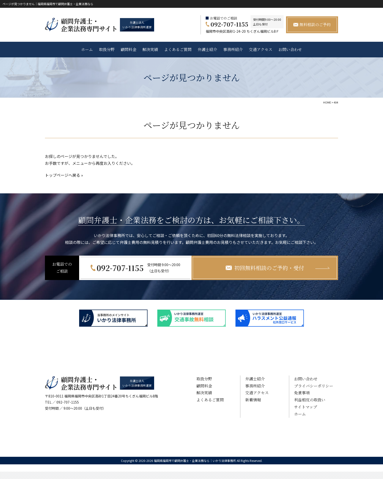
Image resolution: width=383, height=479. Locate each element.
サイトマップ (305, 407)
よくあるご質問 (178, 49)
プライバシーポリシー (313, 386)
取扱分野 (107, 49)
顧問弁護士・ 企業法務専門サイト (89, 24)
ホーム (87, 49)
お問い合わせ (290, 49)
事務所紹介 (233, 49)
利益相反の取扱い (309, 400)
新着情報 (253, 400)
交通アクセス (260, 49)
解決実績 (150, 49)
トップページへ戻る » (64, 175)
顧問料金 (128, 49)
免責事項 (302, 393)
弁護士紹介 (207, 49)
